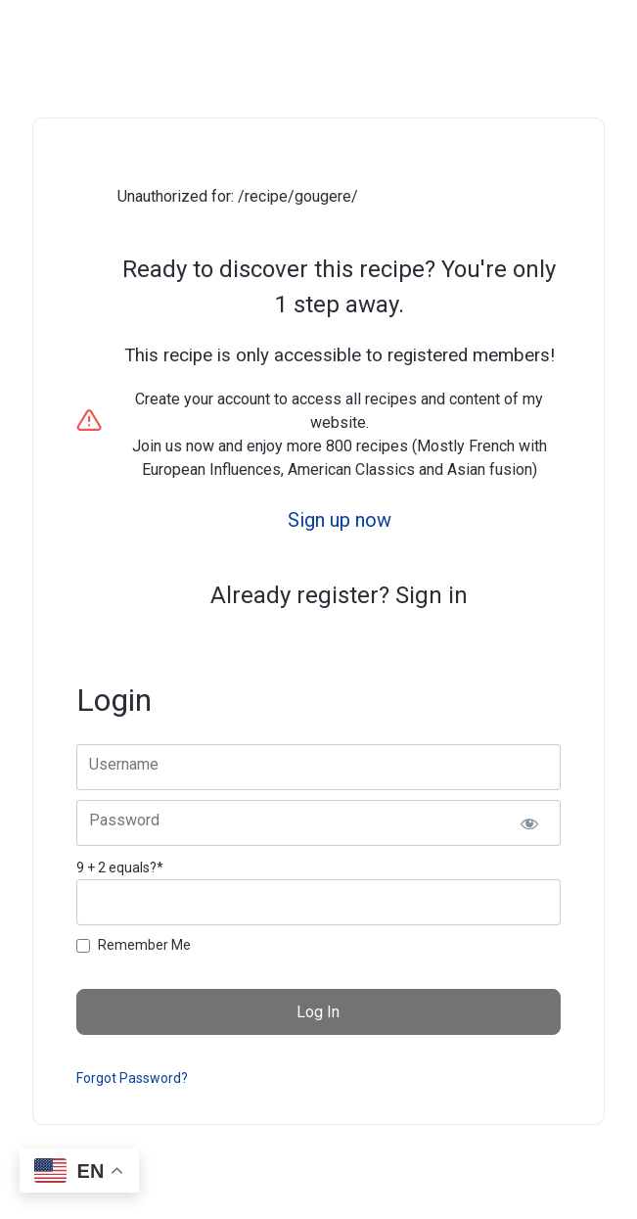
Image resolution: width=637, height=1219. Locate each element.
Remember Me (144, 945)
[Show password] (530, 823)
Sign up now (339, 520)
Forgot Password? (132, 1078)
